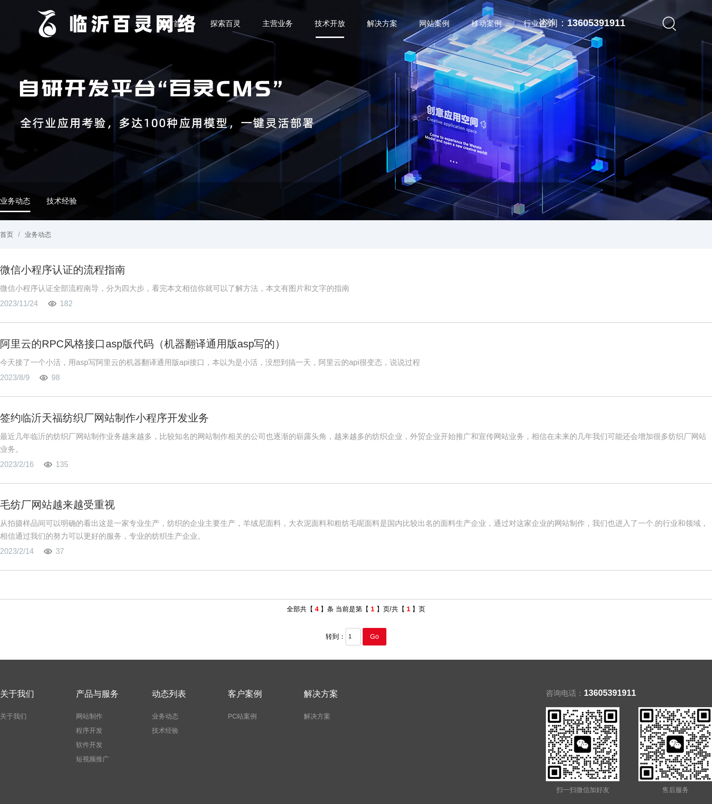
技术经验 (62, 201)
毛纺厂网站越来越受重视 (57, 505)
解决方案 (382, 23)
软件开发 (89, 744)
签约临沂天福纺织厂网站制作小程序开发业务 (104, 418)
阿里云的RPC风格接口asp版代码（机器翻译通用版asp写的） (142, 344)
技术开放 (330, 23)
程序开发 (89, 730)
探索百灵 (225, 23)
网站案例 (434, 23)
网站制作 (89, 716)
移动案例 (486, 23)
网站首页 (173, 23)
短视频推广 (92, 759)
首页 (6, 234)
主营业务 (277, 23)
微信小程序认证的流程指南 (62, 270)
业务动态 (15, 201)
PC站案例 (242, 716)
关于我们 (13, 716)
